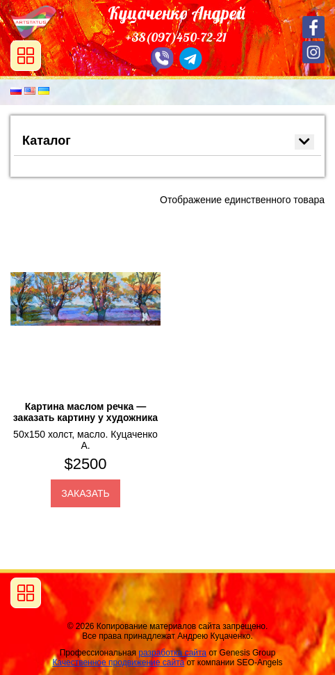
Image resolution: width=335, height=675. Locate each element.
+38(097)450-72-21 (176, 37)
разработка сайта (172, 653)
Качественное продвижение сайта (118, 662)
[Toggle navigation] (25, 593)
